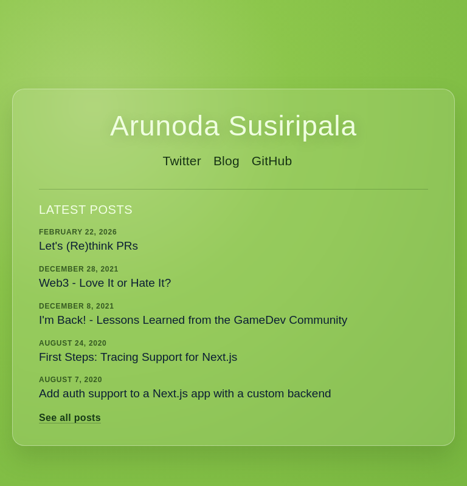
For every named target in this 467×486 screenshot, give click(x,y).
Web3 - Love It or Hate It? (105, 282)
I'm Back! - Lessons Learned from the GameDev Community (193, 319)
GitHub (272, 161)
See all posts (70, 417)
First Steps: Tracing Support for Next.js (138, 357)
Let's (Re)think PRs (88, 245)
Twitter (182, 161)
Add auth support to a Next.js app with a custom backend (185, 393)
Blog (226, 161)
